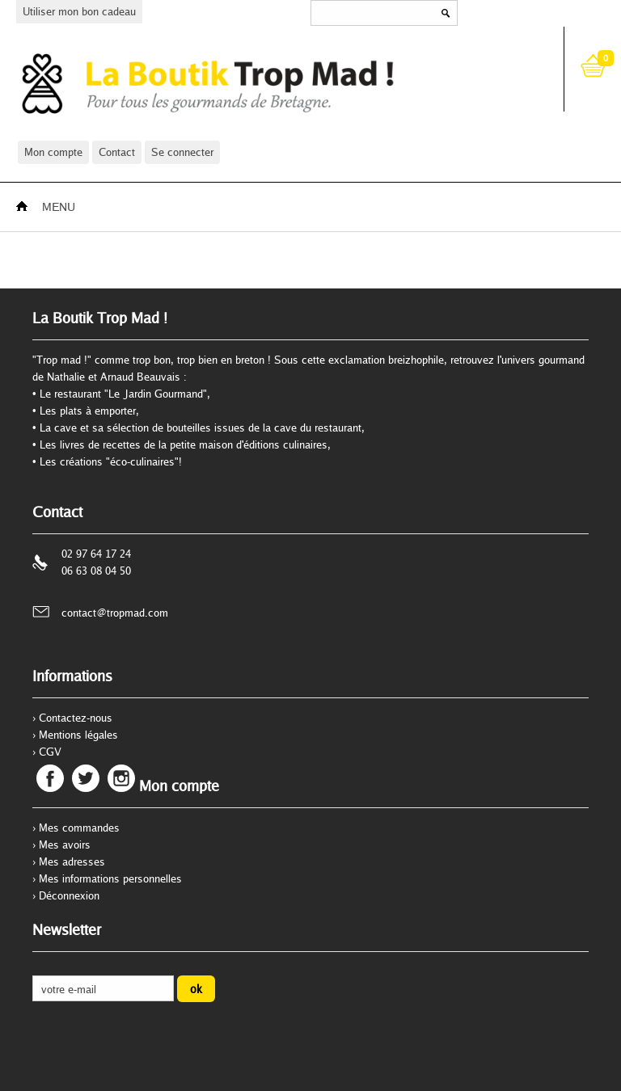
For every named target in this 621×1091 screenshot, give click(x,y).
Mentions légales (78, 734)
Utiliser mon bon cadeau (79, 11)
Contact (117, 151)
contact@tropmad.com (114, 612)
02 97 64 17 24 (96, 553)
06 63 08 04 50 (96, 570)
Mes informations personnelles (110, 878)
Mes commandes (79, 827)
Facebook (50, 778)
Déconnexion (69, 895)
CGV (50, 751)
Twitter (85, 778)
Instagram (121, 778)
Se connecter (182, 151)
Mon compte (53, 151)
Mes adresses (72, 861)
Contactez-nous (75, 717)
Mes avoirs (65, 844)
